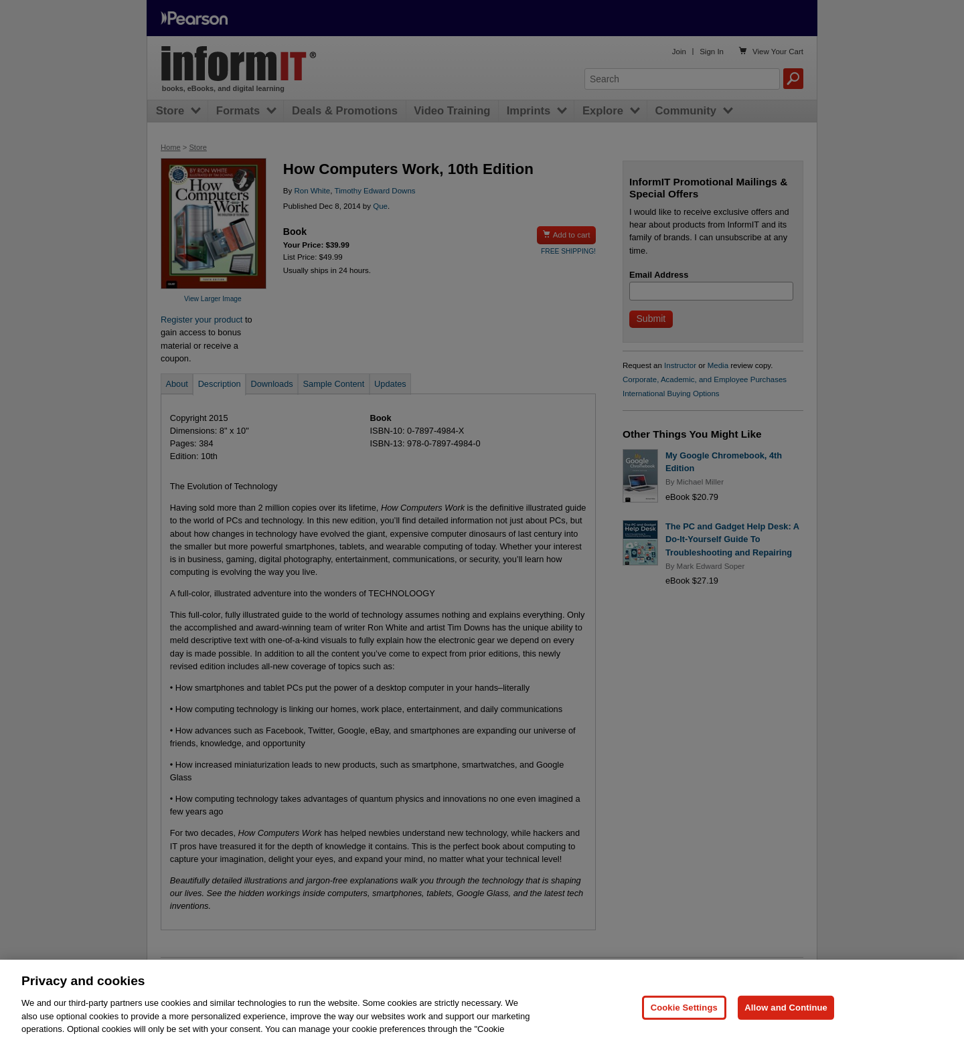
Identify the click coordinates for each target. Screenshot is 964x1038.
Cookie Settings (684, 1018)
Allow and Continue (785, 1018)
